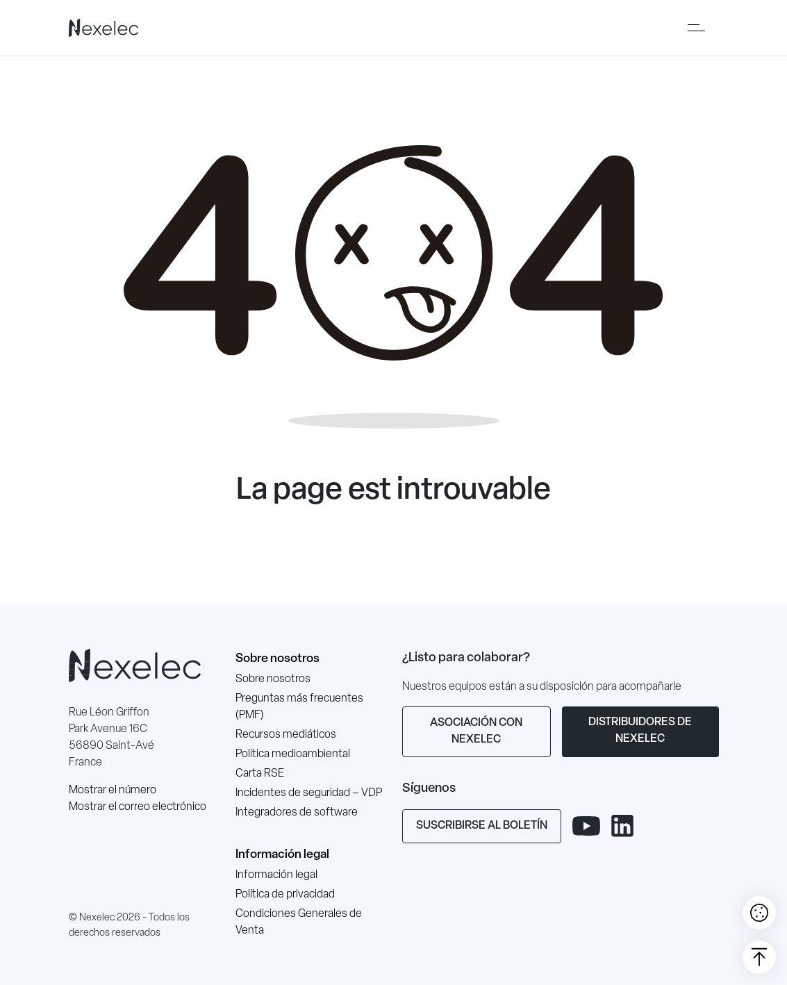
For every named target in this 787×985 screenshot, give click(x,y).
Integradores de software (296, 812)
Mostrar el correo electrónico (137, 807)
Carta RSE (259, 773)
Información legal (282, 855)
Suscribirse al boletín (481, 825)
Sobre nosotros (277, 659)
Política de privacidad (285, 894)
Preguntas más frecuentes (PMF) (299, 707)
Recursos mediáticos (285, 734)
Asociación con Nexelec (476, 731)
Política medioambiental (292, 754)
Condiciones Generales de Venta (298, 922)
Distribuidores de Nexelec (640, 731)
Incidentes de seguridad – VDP (308, 793)
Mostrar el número (112, 790)
